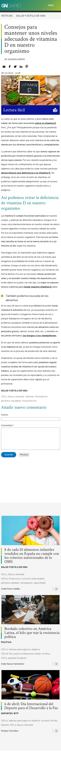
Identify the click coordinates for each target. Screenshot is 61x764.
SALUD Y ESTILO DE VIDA (30, 15)
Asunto (4, 414)
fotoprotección (29, 401)
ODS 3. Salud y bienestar (12, 396)
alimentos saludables (11, 401)
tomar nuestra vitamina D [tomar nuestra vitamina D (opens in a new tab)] (37, 287)
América (46, 653)
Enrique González (10, 731)
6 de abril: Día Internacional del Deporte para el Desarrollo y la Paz (31, 706)
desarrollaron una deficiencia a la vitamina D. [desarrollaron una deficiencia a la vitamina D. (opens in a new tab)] (26, 173)
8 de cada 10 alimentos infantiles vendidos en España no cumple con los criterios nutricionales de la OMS (31, 556)
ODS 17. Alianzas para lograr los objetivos (20, 649)
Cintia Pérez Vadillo (10, 589)
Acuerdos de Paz (49, 720)
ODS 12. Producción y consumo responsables (23, 578)
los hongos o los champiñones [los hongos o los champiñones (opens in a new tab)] (39, 335)
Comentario (7, 425)
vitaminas (29, 396)
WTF (16, 713)
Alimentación (41, 396)
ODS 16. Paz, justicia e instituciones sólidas (21, 653)
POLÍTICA (6, 642)
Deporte (5, 725)
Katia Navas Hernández (12, 664)
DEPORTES (7, 713)
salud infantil (40, 583)
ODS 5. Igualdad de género (14, 658)
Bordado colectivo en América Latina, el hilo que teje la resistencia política (32, 633)
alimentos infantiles (10, 583)
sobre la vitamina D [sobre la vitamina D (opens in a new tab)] (45, 123)
